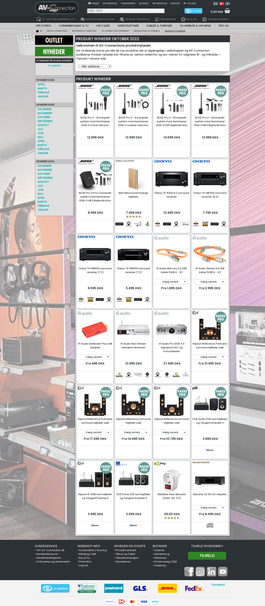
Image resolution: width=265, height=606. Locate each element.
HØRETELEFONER (128, 26)
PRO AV (224, 26)
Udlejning (160, 534)
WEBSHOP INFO (88, 515)
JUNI (41, 133)
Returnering (110, 3)
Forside (95, 3)
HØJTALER (103, 26)
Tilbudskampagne (127, 526)
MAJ (40, 137)
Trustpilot (54, 65)
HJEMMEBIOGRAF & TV (74, 26)
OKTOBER (44, 117)
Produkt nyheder (126, 519)
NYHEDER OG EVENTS (129, 515)
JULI (40, 129)
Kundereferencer (47, 523)
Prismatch (85, 530)
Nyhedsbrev (123, 530)
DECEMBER (45, 109)
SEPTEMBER (45, 121)
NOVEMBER (45, 113)
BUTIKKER (160, 515)
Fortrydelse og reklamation (53, 530)
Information (159, 3)
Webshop (160, 526)
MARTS (42, 88)
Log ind (191, 3)
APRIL (41, 84)
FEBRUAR (43, 92)
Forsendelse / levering (93, 519)
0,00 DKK (217, 12)
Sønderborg (161, 523)
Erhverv (175, 3)
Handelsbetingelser (49, 526)
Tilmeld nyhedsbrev (207, 515)
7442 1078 (179, 586)
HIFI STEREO (43, 26)
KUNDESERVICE (46, 515)
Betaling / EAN (87, 523)
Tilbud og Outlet (125, 523)
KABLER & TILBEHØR (159, 26)
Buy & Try (84, 526)
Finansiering (128, 3)
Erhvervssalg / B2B (165, 530)
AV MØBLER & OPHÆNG (195, 26)
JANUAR (43, 96)
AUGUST (43, 125)
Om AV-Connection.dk (51, 519)
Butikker (144, 3)
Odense (159, 519)
